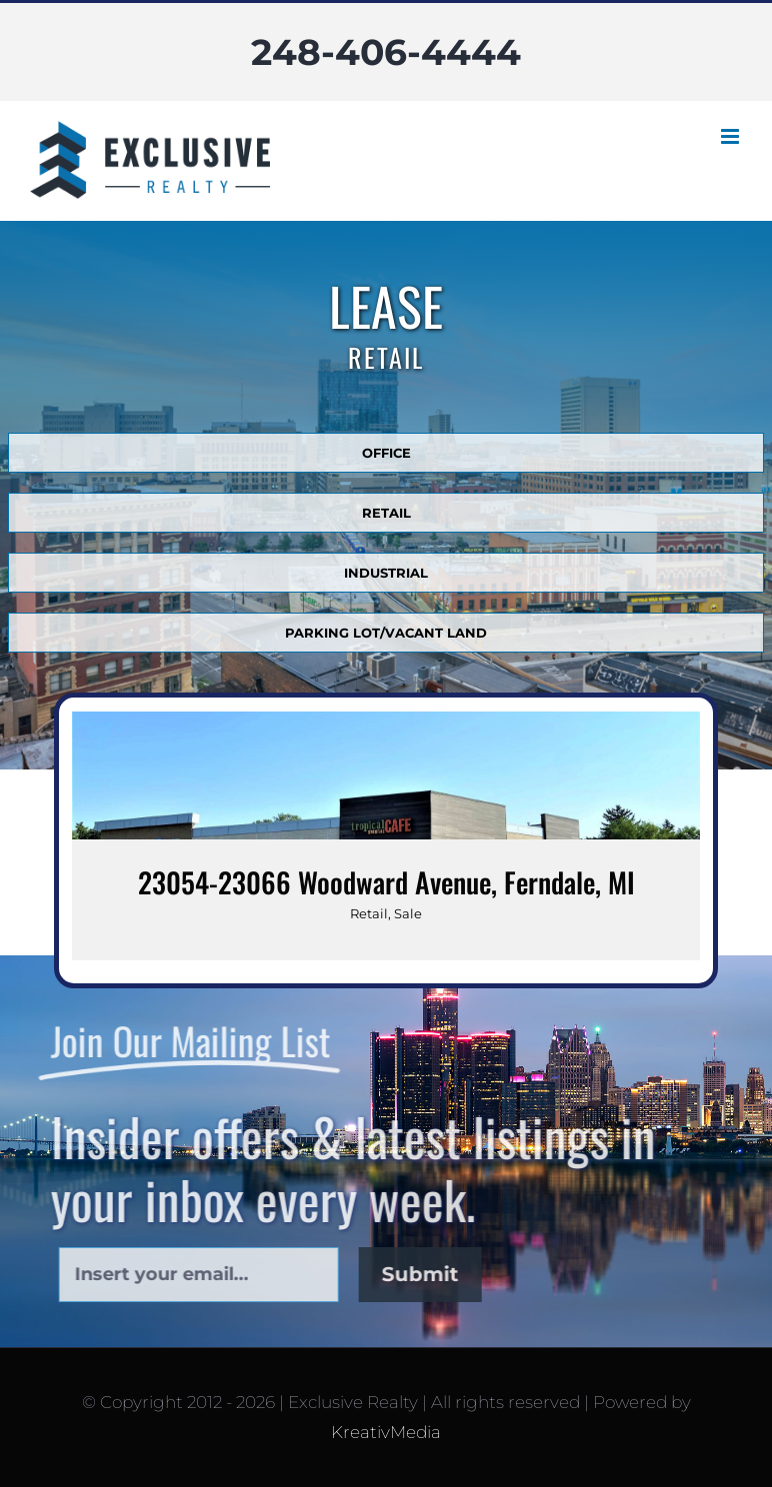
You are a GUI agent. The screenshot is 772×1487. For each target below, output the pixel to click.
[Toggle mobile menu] (731, 136)
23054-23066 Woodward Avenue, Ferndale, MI (386, 881)
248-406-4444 (386, 52)
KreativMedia (386, 1432)
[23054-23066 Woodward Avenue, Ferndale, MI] (385, 836)
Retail (369, 913)
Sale (408, 913)
